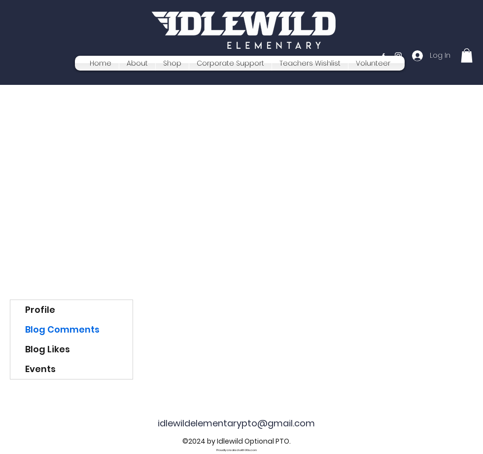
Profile (40, 309)
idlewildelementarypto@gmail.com (236, 423)
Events (40, 369)
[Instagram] (398, 56)
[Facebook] (383, 56)
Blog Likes (47, 349)
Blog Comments (62, 329)
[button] (467, 55)
